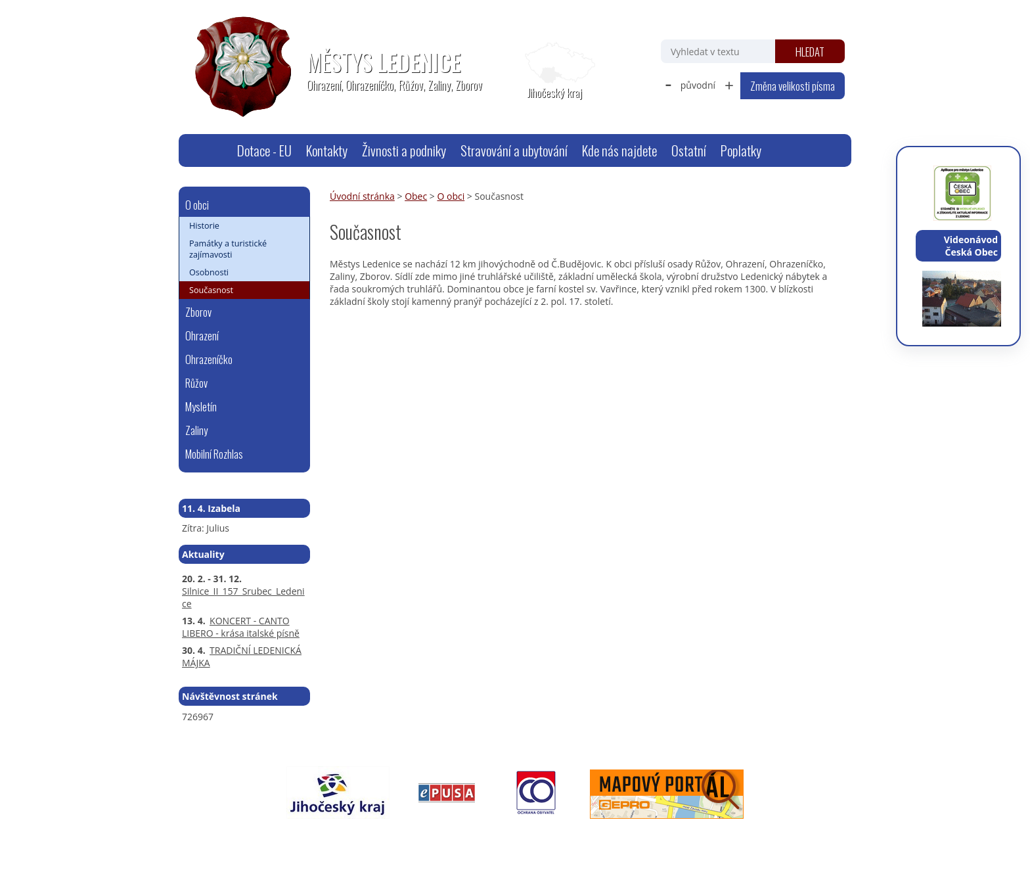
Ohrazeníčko (209, 359)
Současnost (211, 290)
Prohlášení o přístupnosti (481, 837)
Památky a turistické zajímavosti (228, 249)
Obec (416, 196)
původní (698, 85)
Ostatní (688, 150)
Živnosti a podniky (404, 150)
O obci (450, 196)
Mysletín (201, 406)
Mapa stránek (392, 837)
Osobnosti (209, 272)
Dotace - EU (264, 150)
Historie (204, 225)
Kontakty (326, 150)
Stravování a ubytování (514, 150)
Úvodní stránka (213, 150)
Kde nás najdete (619, 150)
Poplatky (741, 150)
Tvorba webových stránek (702, 837)
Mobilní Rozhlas (214, 454)
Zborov (198, 312)
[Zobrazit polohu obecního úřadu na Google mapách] (554, 71)
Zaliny (196, 430)
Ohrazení (202, 335)
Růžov (196, 383)
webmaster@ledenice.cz (306, 837)
